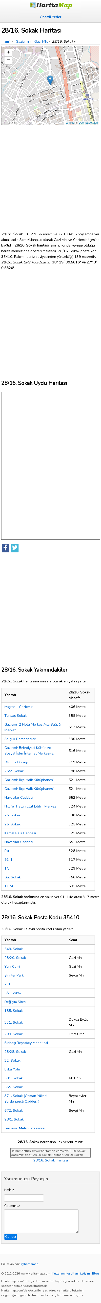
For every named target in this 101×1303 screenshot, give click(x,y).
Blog (95, 1274)
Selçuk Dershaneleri (20, 738)
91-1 (8, 859)
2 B (7, 984)
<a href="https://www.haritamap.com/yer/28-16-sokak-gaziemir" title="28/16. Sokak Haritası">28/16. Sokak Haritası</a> (50, 1153)
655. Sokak (13, 1086)
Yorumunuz (12, 1206)
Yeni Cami (12, 966)
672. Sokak (13, 1110)
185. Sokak (13, 1010)
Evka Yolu (12, 1069)
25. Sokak (12, 815)
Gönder (10, 1237)
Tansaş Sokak (15, 715)
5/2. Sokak (12, 992)
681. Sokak (13, 1078)
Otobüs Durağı (16, 762)
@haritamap (30, 1264)
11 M (8, 886)
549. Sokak (13, 948)
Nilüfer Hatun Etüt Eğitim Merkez (30, 806)
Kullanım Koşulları (65, 1274)
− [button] (8, 60)
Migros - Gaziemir (18, 706)
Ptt (6, 850)
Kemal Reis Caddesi (20, 833)
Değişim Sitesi (15, 1001)
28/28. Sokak (15, 1051)
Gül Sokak (12, 877)
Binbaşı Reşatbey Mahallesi (26, 1042)
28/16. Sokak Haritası (50, 1160)
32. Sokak (12, 1060)
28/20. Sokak (15, 957)
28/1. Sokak (14, 1119)
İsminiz (9, 1190)
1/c (6, 868)
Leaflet (69, 122)
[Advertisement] (50, 176)
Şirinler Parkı (14, 975)
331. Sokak (13, 1022)
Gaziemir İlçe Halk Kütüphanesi (29, 779)
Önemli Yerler (50, 16)
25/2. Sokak (14, 771)
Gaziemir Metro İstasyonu (24, 1128)
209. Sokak (13, 1033)
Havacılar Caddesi (18, 797)
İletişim (85, 1274)
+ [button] (8, 52)
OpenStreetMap (88, 122)
